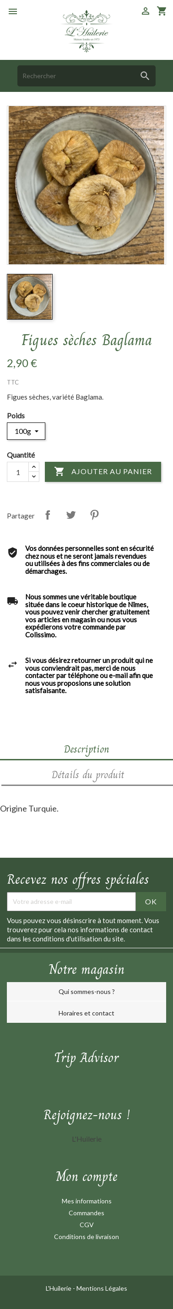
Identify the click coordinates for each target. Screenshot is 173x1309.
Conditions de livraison (86, 1236)
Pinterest (94, 515)
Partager (47, 515)
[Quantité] (18, 472)
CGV (87, 1225)
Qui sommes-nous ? (87, 991)
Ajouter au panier (103, 472)
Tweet (71, 515)
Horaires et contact (86, 1013)
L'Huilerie (87, 1138)
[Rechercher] (86, 75)
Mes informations (87, 1201)
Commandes (86, 1213)
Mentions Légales (101, 1288)
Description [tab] (86, 749)
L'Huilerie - (61, 1288)
